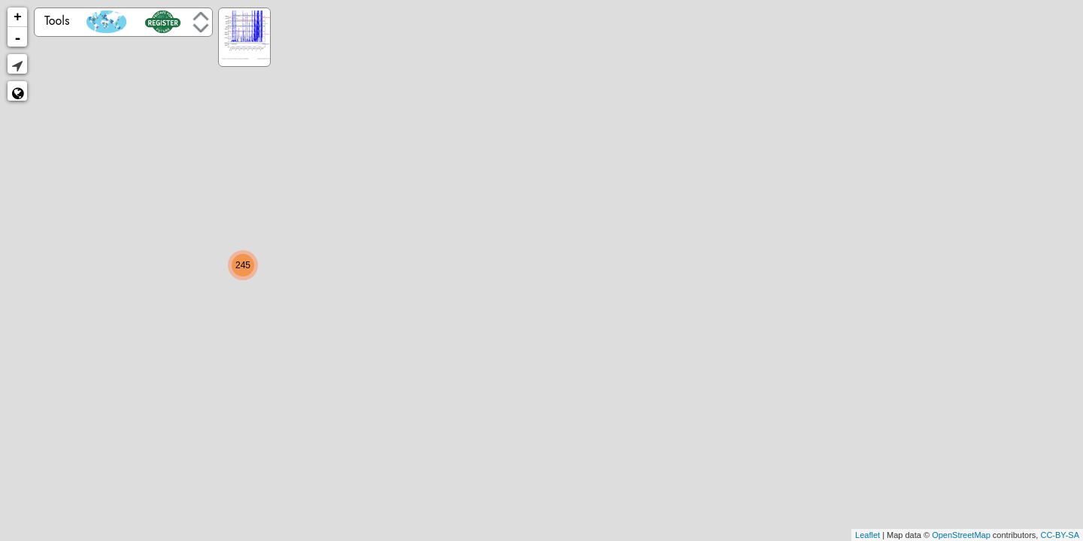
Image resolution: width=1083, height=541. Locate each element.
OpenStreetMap (961, 534)
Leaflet (867, 534)
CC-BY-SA (1059, 534)
